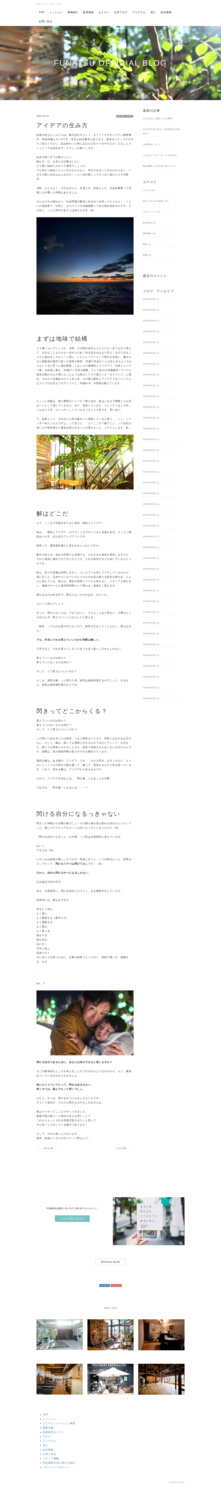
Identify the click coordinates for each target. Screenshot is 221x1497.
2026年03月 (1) (151, 299)
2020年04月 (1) (151, 569)
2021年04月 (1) (151, 515)
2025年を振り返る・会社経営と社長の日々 (161, 131)
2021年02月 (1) (151, 526)
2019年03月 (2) (151, 677)
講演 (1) (147, 244)
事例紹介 (72, 12)
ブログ (47, 1436)
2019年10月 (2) (151, 623)
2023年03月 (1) (151, 418)
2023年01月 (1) (151, 428)
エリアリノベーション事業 (59, 1423)
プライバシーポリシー (56, 1467)
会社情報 (166, 12)
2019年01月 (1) (151, 698)
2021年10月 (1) (151, 482)
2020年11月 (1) (151, 536)
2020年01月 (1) (151, 590)
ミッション (56, 12)
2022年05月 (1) (151, 439)
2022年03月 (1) (151, 461)
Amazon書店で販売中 (72, 1218)
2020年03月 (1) (151, 580)
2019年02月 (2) (151, 687)
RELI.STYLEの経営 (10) (156, 201)
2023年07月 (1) (151, 407)
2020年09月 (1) (151, 547)
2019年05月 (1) (151, 655)
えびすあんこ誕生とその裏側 (157, 118)
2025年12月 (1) (151, 310)
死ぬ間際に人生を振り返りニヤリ (160, 166)
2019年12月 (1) (151, 601)
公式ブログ (121, 12)
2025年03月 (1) (151, 342)
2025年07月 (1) (151, 331)
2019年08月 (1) (151, 633)
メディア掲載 (51, 1458)
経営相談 (88, 12)
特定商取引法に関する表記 (59, 1462)
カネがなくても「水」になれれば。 (161, 155)
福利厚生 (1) (149, 233)
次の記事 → (124, 1148)
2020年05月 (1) (151, 558)
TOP (42, 12)
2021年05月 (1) (151, 504)
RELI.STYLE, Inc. (49, 3)
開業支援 (48, 1427)
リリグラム (139, 12)
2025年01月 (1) (151, 353)
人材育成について (152, 144)
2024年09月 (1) (151, 374)
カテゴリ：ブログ (124, 116)
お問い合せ (45, 21)
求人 (153, 12)
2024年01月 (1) (151, 385)
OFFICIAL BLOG (110, 1262)
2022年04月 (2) (151, 450)
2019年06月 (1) (151, 644)
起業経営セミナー (53, 1432)
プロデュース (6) (151, 212)
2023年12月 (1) (151, 396)
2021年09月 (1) (151, 493)
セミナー (103, 12)
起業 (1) (147, 255)
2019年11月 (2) (151, 612)
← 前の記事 (46, 1148)
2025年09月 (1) (151, 321)
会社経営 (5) (149, 222)
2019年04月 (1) (151, 666)
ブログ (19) (149, 190)
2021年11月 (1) (151, 472)
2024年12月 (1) (151, 364)
